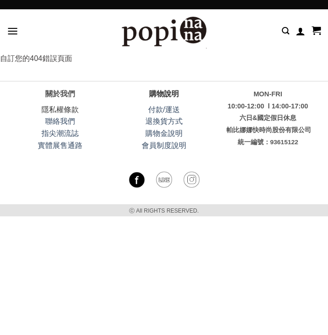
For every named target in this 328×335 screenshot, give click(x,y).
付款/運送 (164, 110)
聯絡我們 (60, 121)
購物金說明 (164, 133)
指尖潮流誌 (60, 133)
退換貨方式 (164, 121)
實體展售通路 (60, 145)
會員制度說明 (164, 145)
